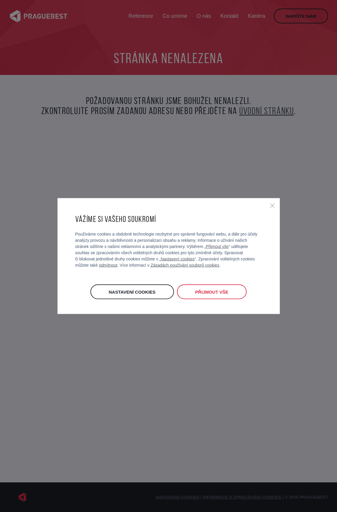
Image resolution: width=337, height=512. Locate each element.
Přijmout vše (217, 246)
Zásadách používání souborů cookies (185, 265)
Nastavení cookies (177, 258)
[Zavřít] (272, 206)
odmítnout (108, 265)
